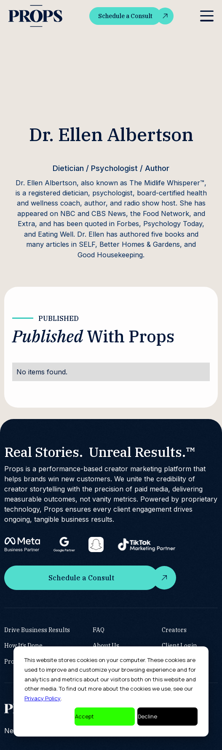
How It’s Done (23, 645)
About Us (106, 645)
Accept (84, 716)
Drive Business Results (37, 629)
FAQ (98, 629)
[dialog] (111, 691)
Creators (174, 629)
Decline (147, 716)
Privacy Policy (42, 698)
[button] (207, 16)
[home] (35, 16)
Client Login (179, 645)
